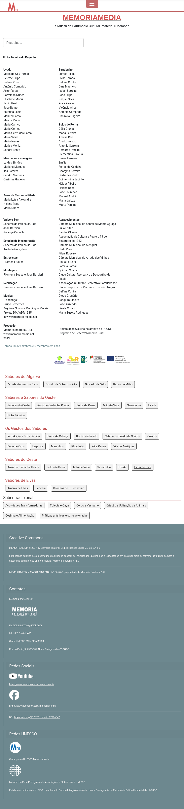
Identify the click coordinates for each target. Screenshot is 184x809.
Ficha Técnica (16, 415)
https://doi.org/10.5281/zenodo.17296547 (37, 717)
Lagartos (37, 446)
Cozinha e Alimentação (19, 515)
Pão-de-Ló (77, 446)
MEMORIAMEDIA (19, 548)
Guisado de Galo (95, 384)
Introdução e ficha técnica (23, 436)
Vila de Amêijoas (123, 446)
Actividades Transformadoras (23, 505)
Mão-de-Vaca (111, 405)
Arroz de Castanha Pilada (53, 405)
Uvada (152, 405)
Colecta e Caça (59, 505)
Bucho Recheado (86, 436)
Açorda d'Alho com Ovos (22, 384)
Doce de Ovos (16, 446)
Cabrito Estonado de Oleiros (122, 436)
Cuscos (152, 436)
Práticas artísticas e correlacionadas (64, 515)
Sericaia (41, 488)
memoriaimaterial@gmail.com (25, 625)
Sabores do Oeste (18, 405)
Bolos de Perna (85, 405)
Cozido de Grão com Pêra (61, 384)
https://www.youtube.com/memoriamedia (31, 684)
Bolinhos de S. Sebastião (68, 488)
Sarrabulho (134, 405)
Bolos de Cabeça (58, 436)
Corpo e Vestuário (87, 505)
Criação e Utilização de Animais (126, 505)
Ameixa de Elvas (17, 488)
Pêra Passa (99, 446)
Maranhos (57, 446)
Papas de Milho (123, 384)
